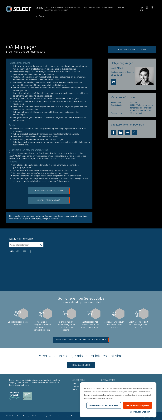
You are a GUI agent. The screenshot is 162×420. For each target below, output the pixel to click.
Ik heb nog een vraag (53, 200)
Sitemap (26, 416)
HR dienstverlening (39, 416)
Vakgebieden (57, 7)
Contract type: (117, 113)
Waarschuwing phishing (56, 10)
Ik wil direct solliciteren (136, 49)
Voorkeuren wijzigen (141, 412)
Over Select (109, 7)
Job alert (75, 389)
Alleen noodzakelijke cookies (103, 405)
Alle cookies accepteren (137, 405)
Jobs (46, 7)
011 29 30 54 (116, 75)
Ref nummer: (116, 102)
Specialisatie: (116, 105)
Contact (121, 7)
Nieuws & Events (92, 7)
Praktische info (74, 7)
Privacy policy (63, 416)
